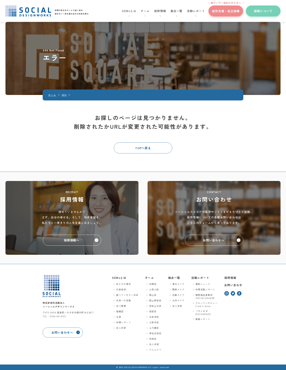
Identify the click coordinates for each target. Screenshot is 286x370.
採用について (263, 11)
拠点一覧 (174, 278)
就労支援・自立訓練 (225, 9)
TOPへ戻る (143, 148)
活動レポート (200, 278)
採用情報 (230, 278)
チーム (149, 278)
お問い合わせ (233, 285)
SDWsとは (119, 278)
